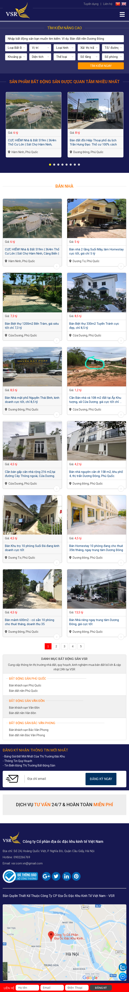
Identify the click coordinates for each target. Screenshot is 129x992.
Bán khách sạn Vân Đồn (24, 707)
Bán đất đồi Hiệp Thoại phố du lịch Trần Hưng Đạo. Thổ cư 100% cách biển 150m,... (93, 142)
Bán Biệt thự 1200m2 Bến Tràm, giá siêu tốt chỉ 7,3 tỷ (32, 326)
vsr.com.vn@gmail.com (27, 863)
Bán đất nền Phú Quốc (23, 690)
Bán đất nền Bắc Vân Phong (27, 735)
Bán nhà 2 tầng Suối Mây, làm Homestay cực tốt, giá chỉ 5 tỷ (96, 251)
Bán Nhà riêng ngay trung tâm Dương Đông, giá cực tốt (94, 622)
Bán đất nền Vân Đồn (22, 713)
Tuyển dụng (91, 4)
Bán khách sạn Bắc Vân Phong (28, 729)
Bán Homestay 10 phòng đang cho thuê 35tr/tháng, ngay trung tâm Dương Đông (96, 548)
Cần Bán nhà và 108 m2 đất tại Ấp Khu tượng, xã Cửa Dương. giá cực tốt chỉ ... (95, 400)
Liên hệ (107, 4)
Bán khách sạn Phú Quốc (25, 685)
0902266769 (22, 857)
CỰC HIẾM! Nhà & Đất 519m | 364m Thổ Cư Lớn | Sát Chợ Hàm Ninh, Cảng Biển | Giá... (32, 142)
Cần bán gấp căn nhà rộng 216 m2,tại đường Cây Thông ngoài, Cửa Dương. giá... (30, 474)
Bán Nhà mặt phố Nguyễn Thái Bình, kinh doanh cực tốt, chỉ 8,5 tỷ (32, 400)
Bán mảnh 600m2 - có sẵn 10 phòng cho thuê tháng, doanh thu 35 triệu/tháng (29, 622)
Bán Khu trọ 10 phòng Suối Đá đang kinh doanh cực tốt (32, 548)
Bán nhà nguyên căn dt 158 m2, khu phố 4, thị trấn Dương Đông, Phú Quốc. (96, 474)
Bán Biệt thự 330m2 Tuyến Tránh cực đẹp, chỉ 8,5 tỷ (94, 326)
